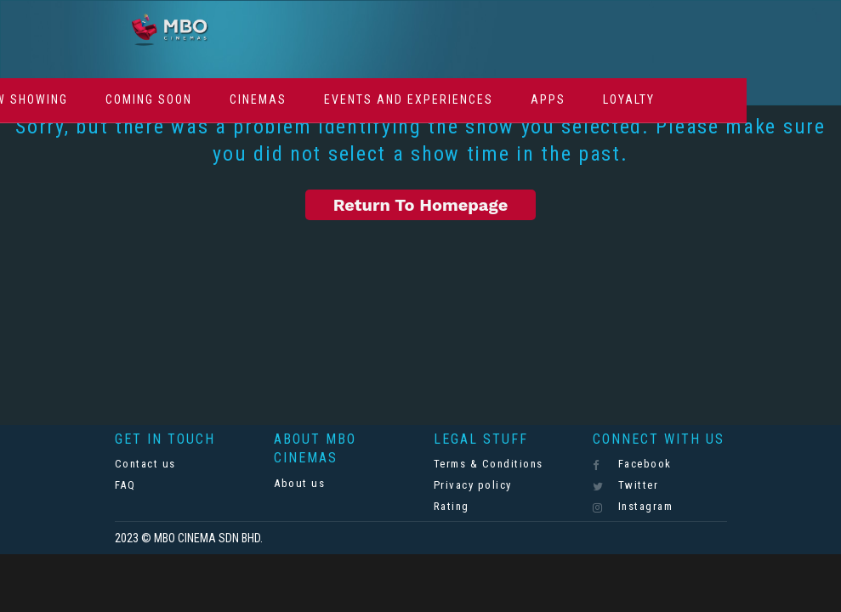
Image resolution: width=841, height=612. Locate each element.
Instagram (633, 506)
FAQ (125, 485)
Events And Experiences (408, 99)
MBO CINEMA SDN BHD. (208, 538)
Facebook (632, 464)
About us (299, 483)
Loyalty (629, 99)
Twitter (625, 485)
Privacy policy (473, 485)
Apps (548, 99)
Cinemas (258, 99)
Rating (451, 506)
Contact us (145, 463)
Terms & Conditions (488, 463)
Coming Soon (148, 99)
